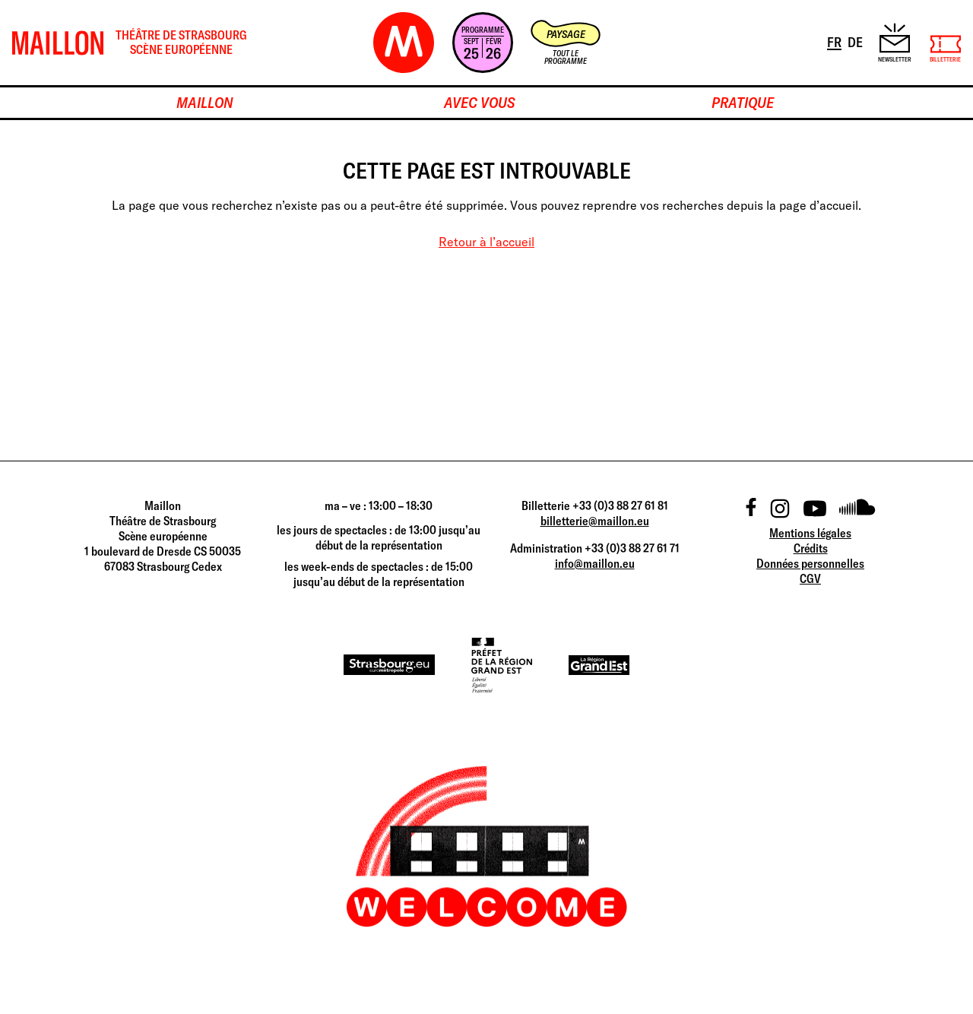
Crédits (811, 548)
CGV (810, 578)
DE (856, 41)
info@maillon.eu (595, 563)
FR (835, 41)
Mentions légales (810, 532)
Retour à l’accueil (486, 241)
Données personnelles (810, 563)
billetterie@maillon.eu (594, 520)
